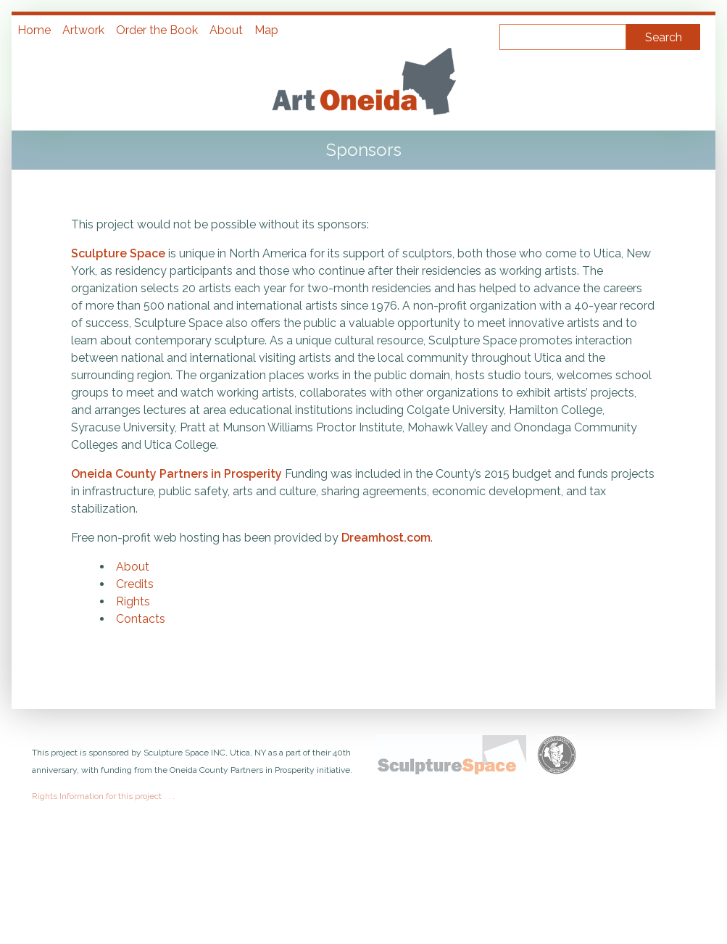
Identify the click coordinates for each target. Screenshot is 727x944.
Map (266, 30)
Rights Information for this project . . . (103, 796)
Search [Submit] (663, 37)
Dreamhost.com (386, 538)
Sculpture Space (118, 253)
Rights (133, 601)
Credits (135, 584)
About (226, 30)
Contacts (140, 619)
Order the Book (157, 30)
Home (34, 30)
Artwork (83, 30)
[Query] (562, 37)
